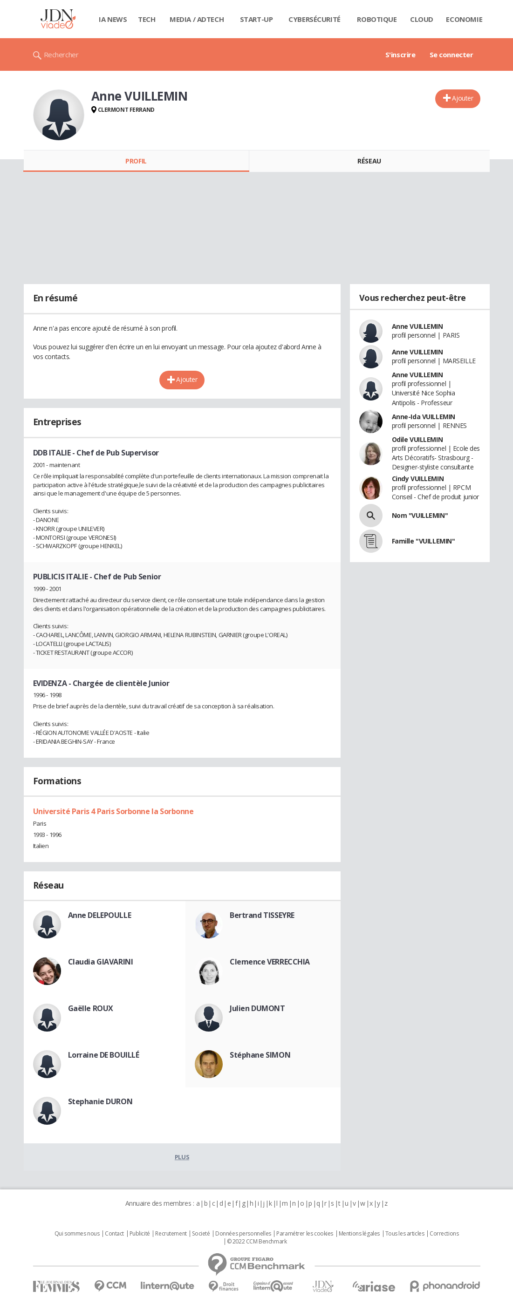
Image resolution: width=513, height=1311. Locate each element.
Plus (182, 1157)
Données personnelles (243, 1233)
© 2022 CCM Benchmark (257, 1241)
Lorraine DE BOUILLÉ (103, 1055)
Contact (114, 1233)
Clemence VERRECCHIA (270, 962)
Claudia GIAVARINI (100, 962)
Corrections (444, 1233)
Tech (146, 19)
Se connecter (451, 54)
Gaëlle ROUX (90, 1008)
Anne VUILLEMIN (417, 326)
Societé (201, 1233)
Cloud (421, 19)
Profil (135, 160)
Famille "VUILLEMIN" (423, 541)
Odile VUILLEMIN (417, 439)
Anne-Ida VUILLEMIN (423, 416)
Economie (464, 19)
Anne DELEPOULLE (99, 915)
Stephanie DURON (100, 1101)
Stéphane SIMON (260, 1055)
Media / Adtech (197, 19)
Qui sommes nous (77, 1233)
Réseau (369, 160)
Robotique (377, 19)
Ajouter (462, 98)
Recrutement (170, 1233)
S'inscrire (400, 54)
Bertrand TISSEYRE (262, 915)
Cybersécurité (314, 19)
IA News (113, 19)
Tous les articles (404, 1233)
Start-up (256, 19)
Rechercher (61, 54)
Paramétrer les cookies (304, 1233)
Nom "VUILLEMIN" (420, 515)
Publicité (140, 1233)
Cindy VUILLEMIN (418, 478)
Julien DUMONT (257, 1008)
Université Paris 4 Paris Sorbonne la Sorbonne (113, 811)
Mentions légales (359, 1233)
